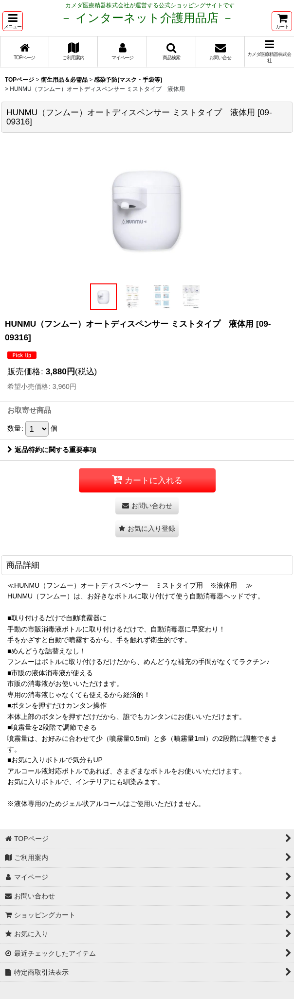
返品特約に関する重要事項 (51, 450)
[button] (12, 21)
